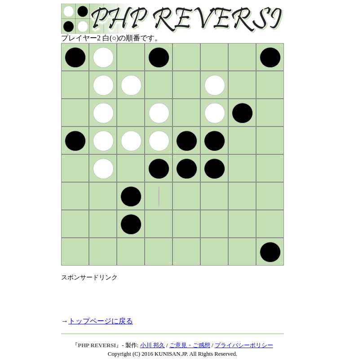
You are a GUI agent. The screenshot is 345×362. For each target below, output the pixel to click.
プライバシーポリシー (244, 345)
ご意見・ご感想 (189, 345)
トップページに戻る (100, 321)
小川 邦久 (152, 345)
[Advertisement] (166, 295)
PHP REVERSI (97, 345)
